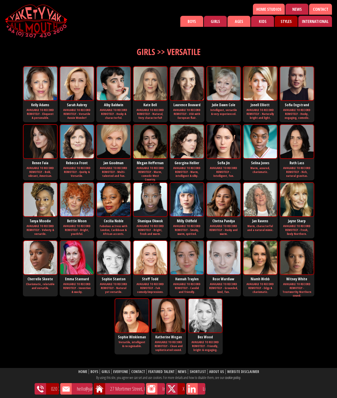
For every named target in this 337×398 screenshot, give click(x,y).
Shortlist (198, 371)
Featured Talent (161, 371)
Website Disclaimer (243, 371)
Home (82, 371)
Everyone (120, 371)
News (297, 9)
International (315, 21)
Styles (286, 21)
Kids (262, 21)
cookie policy (232, 377)
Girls (215, 21)
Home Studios (268, 9)
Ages (239, 21)
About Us (216, 371)
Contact (320, 9)
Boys (192, 21)
